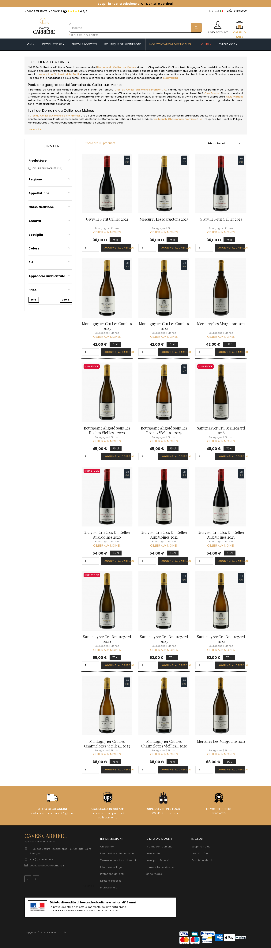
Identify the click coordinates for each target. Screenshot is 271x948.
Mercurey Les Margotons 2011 (221, 323)
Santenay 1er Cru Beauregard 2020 (107, 639)
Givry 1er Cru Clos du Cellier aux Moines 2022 (164, 535)
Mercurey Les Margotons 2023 (164, 219)
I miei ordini (153, 853)
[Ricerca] (135, 28)
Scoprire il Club (200, 846)
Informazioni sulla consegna (117, 853)
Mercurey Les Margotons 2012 (221, 741)
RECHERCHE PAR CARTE (84, 35)
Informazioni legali (111, 867)
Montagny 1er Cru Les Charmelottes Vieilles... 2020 (164, 743)
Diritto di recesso (111, 881)
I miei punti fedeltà (157, 860)
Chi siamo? (107, 846)
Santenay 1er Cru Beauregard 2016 (221, 430)
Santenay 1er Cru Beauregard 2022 (221, 639)
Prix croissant (225, 143)
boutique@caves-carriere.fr (46, 865)
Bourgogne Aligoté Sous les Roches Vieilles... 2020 (107, 430)
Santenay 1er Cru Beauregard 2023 (164, 639)
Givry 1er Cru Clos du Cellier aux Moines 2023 (221, 535)
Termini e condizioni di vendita (119, 860)
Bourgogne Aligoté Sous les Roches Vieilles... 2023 (164, 430)
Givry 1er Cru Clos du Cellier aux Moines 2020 (107, 535)
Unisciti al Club (200, 853)
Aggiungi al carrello (117, 247)
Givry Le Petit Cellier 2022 (107, 219)
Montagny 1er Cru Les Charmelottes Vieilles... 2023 (107, 743)
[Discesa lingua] (214, 11)
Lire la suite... (35, 129)
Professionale (108, 887)
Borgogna (193, 67)
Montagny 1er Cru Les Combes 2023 (107, 326)
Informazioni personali (160, 846)
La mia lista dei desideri (160, 867)
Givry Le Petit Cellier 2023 (221, 219)
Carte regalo (154, 874)
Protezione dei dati (112, 874)
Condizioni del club (203, 860)
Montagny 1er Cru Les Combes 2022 (164, 326)
